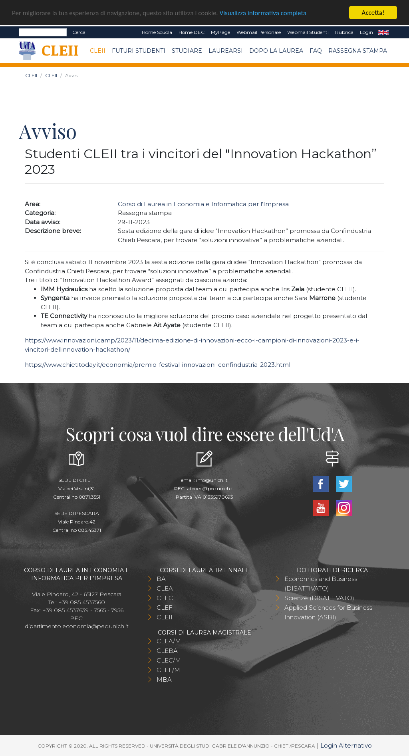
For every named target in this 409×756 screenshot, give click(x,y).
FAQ (316, 50)
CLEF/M (168, 670)
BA (161, 579)
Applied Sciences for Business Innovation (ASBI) (328, 612)
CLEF (165, 607)
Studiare (187, 50)
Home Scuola (157, 32)
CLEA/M (169, 641)
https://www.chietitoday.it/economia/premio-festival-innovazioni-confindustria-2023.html (157, 364)
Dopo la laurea (276, 50)
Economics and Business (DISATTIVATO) (320, 583)
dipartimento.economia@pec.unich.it (77, 626)
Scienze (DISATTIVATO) (319, 598)
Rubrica (344, 32)
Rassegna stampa (357, 50)
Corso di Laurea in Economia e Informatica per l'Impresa (203, 203)
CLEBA (167, 651)
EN (383, 32)
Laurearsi (225, 50)
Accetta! (373, 12)
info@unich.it (212, 480)
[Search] (43, 32)
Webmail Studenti (308, 32)
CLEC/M (169, 660)
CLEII (97, 50)
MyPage (220, 32)
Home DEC (191, 32)
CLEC (165, 598)
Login (366, 32)
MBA (164, 679)
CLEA (165, 588)
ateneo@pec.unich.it (210, 488)
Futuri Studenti (138, 50)
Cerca (78, 32)
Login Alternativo (346, 745)
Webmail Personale (258, 32)
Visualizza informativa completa (263, 12)
